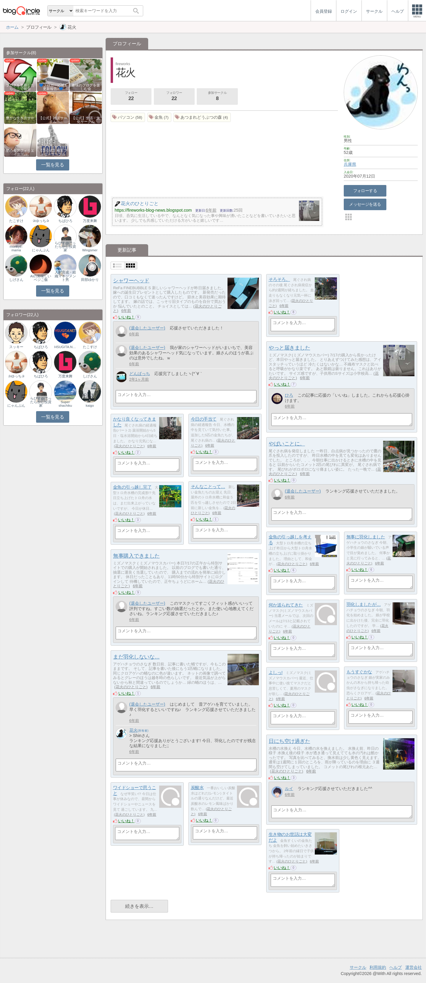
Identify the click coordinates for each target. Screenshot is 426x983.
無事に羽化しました (365, 536)
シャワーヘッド (131, 281)
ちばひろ (65, 221)
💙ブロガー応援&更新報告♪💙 (53, 87)
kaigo (90, 405)
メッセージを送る (365, 204)
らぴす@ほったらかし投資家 (65, 246)
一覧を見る (52, 164)
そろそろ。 (279, 279)
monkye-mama (16, 248)
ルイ (289, 788)
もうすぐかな (359, 671)
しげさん (16, 279)
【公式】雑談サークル (53, 119)
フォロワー (174, 96)
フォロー (131, 96)
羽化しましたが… (363, 604)
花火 (133, 730)
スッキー (16, 347)
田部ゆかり (90, 279)
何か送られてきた (286, 604)
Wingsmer (90, 250)
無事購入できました (136, 556)
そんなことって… (208, 486)
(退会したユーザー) (147, 328)
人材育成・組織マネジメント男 (65, 276)
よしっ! (276, 672)
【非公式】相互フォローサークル (53, 152)
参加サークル (217, 96)
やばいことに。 (287, 444)
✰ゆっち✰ (41, 221)
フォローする (365, 190)
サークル (358, 967)
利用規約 (377, 967)
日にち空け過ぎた (289, 741)
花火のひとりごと (129, 446)
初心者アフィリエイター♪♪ (20, 152)
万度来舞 (90, 221)
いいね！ (126, 317)
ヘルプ (395, 967)
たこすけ (16, 221)
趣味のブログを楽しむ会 (86, 87)
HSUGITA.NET (65, 347)
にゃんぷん (41, 250)
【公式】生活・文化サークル (86, 119)
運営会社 (413, 967)
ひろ (289, 395)
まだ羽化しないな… (136, 657)
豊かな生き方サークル (20, 119)
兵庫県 (350, 164)
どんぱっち (139, 373)
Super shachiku (65, 403)
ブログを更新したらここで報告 (20, 87)
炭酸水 (197, 787)
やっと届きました (289, 348)
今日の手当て (204, 418)
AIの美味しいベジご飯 (40, 277)
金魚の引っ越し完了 (132, 487)
